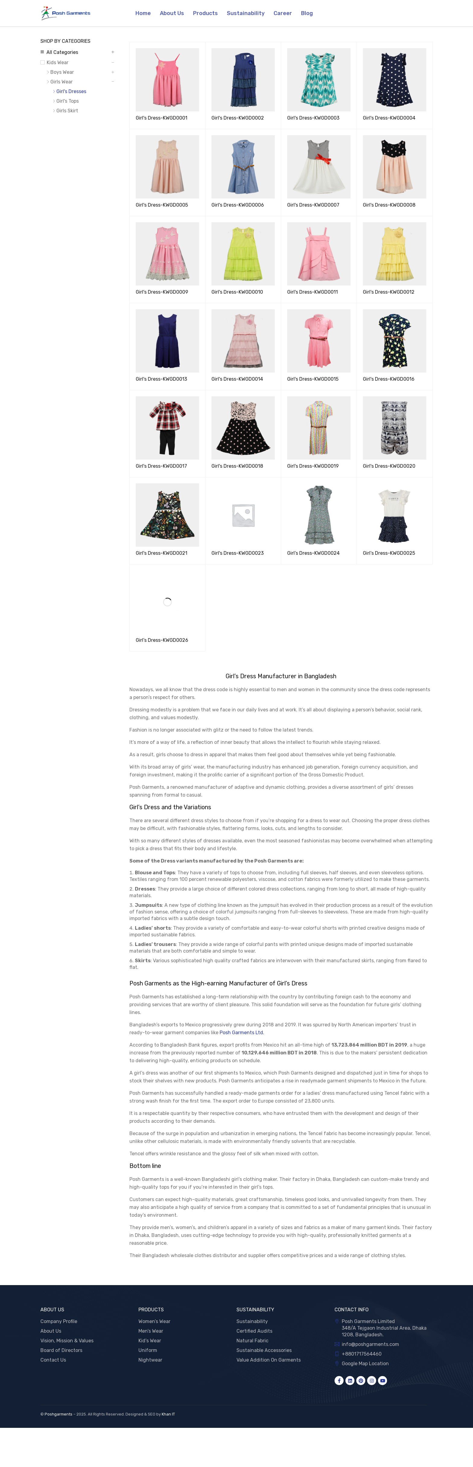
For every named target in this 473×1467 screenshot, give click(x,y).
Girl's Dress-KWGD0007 (313, 205)
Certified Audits (254, 1331)
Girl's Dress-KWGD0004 (389, 118)
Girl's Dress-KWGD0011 (312, 292)
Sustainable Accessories (264, 1350)
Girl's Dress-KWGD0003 (313, 118)
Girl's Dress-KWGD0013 (161, 379)
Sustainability (252, 1321)
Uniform (147, 1350)
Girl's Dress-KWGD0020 (389, 466)
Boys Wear (62, 72)
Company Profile (58, 1321)
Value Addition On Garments (269, 1360)
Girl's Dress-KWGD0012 (388, 292)
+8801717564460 (362, 1354)
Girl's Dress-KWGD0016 (388, 379)
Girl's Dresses (71, 91)
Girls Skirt (67, 111)
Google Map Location (365, 1363)
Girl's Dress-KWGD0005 (162, 205)
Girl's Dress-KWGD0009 (162, 292)
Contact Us (53, 1360)
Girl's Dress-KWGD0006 (237, 205)
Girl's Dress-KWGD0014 (237, 379)
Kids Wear (57, 62)
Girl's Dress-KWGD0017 (161, 466)
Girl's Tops (67, 101)
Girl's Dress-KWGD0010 (237, 292)
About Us (50, 1331)
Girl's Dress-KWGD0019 (313, 466)
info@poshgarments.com (370, 1344)
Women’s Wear (154, 1321)
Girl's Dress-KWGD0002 (237, 118)
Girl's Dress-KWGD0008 (389, 205)
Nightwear (150, 1360)
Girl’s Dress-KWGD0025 (389, 553)
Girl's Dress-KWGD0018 (237, 466)
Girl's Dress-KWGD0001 (161, 118)
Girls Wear (61, 82)
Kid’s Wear (149, 1341)
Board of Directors (61, 1350)
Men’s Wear (150, 1331)
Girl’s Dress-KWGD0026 (162, 640)
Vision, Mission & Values (67, 1341)
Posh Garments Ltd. (242, 1032)
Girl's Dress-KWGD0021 (161, 553)
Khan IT (168, 1414)
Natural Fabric (252, 1341)
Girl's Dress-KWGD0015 (312, 379)
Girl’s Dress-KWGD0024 (313, 553)
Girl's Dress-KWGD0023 (237, 553)
